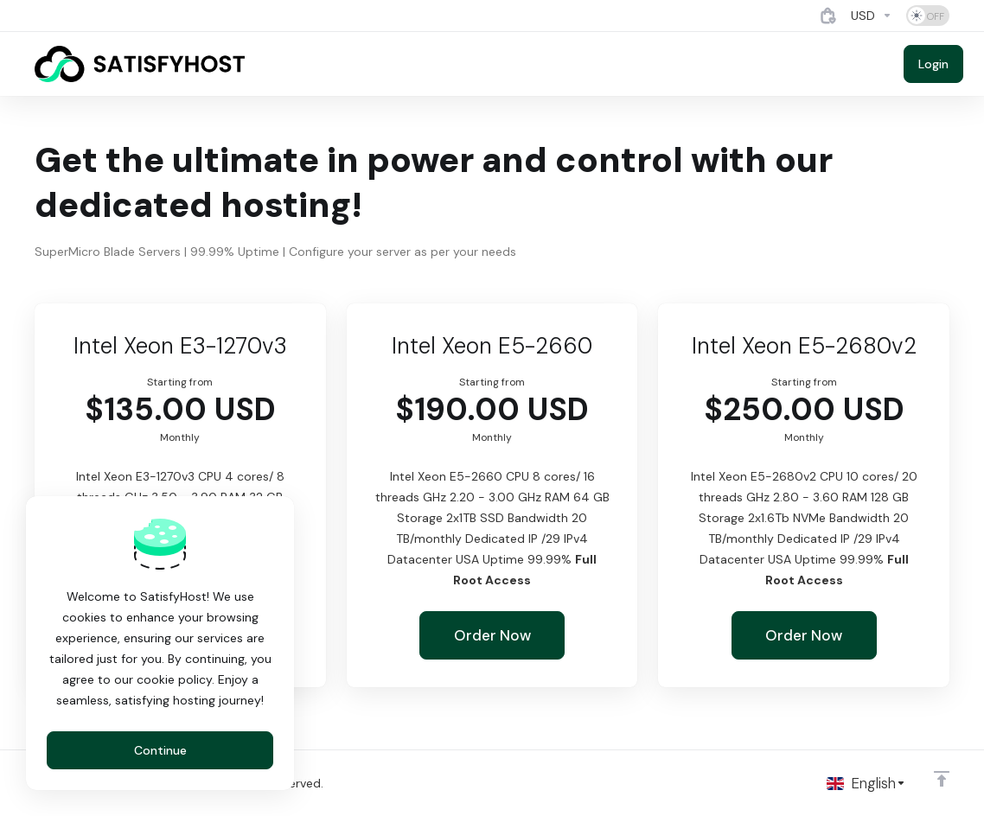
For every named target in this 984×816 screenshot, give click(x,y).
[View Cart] (828, 15)
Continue (160, 750)
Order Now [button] (492, 635)
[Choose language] (866, 783)
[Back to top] (941, 779)
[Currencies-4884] (871, 15)
